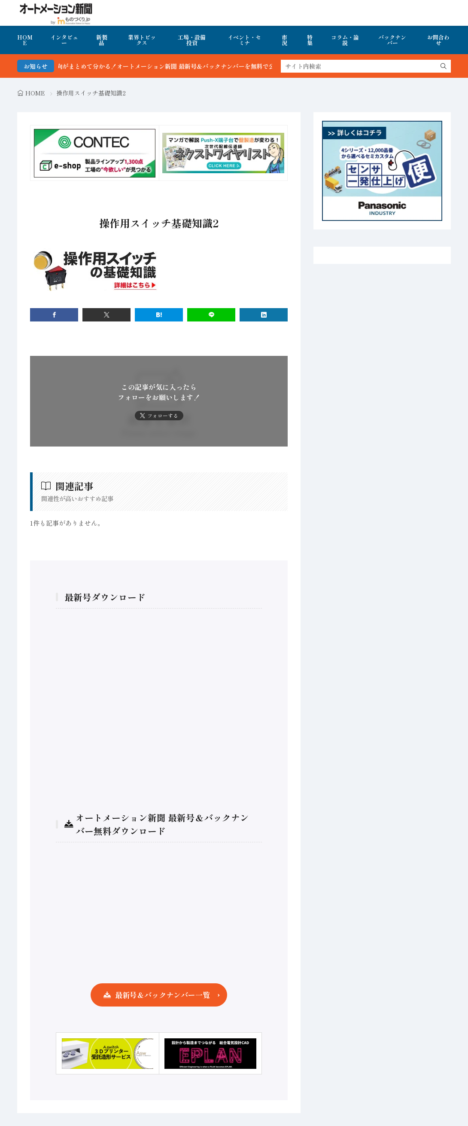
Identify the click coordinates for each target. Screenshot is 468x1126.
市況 (284, 40)
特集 (310, 40)
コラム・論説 (345, 40)
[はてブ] (159, 314)
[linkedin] (264, 314)
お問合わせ (438, 40)
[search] (444, 66)
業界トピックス (142, 40)
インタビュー (64, 40)
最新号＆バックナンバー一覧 (162, 994)
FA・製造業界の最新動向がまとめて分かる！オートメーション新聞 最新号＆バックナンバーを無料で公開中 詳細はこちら (173, 66)
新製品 (101, 40)
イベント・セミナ (244, 40)
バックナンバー (392, 40)
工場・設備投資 (192, 40)
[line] (211, 314)
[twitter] (106, 314)
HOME (25, 40)
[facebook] (54, 314)
